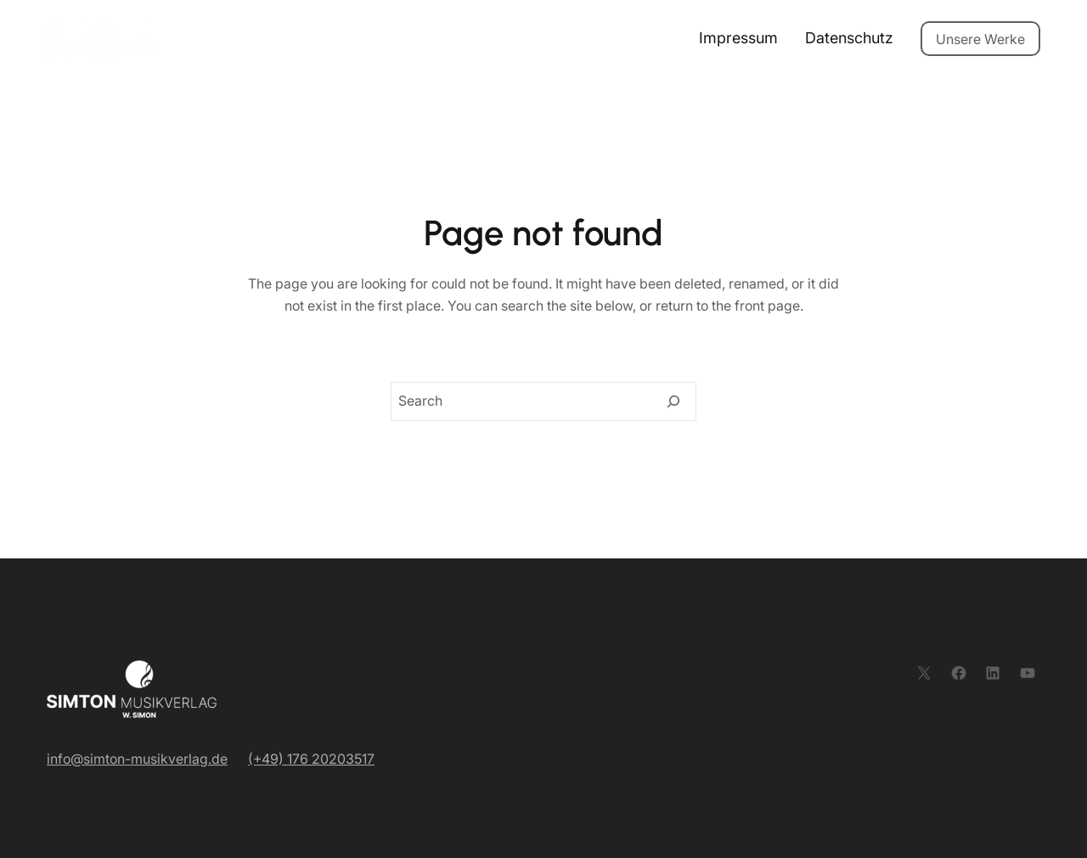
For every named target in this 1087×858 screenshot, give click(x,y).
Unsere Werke (980, 39)
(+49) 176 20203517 (311, 758)
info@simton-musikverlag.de (137, 758)
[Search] (673, 401)
